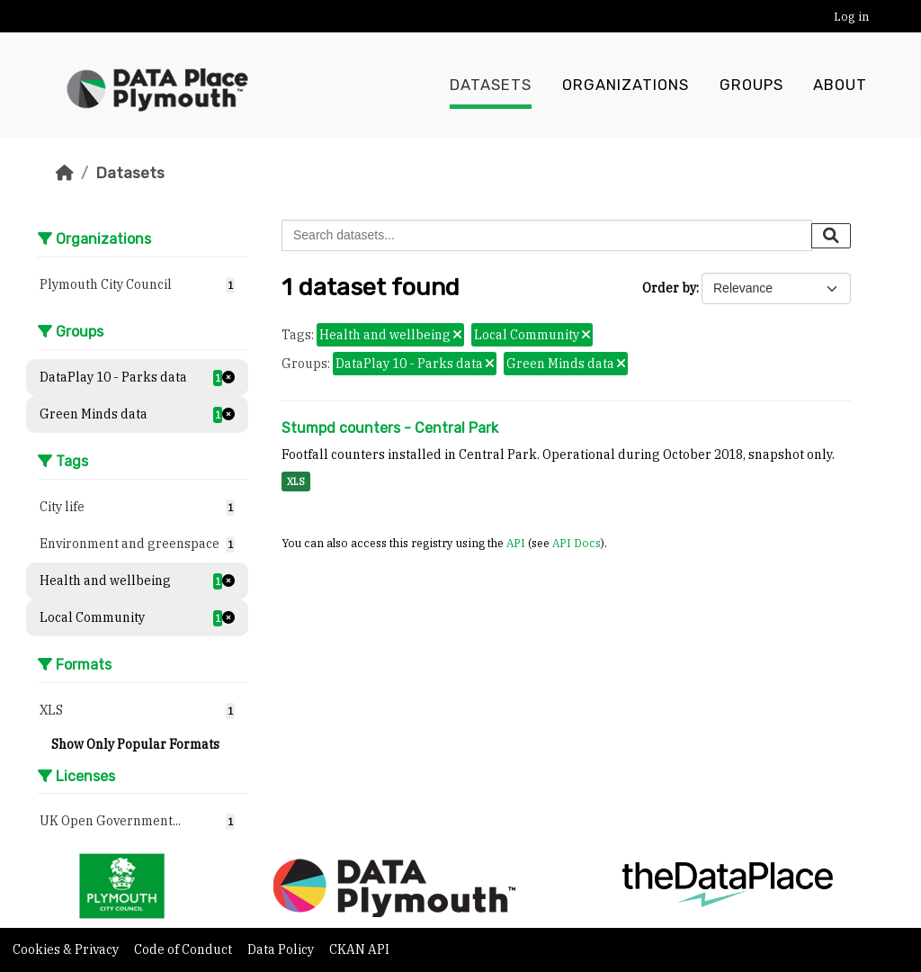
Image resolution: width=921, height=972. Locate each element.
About (840, 85)
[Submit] (831, 235)
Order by (669, 288)
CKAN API (359, 949)
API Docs (576, 543)
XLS (296, 481)
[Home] (65, 173)
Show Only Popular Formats (135, 744)
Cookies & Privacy (67, 949)
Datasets (491, 85)
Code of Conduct (184, 949)
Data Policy (282, 949)
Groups (751, 85)
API (515, 543)
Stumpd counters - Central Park (390, 427)
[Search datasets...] (547, 235)
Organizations (625, 85)
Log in (851, 16)
